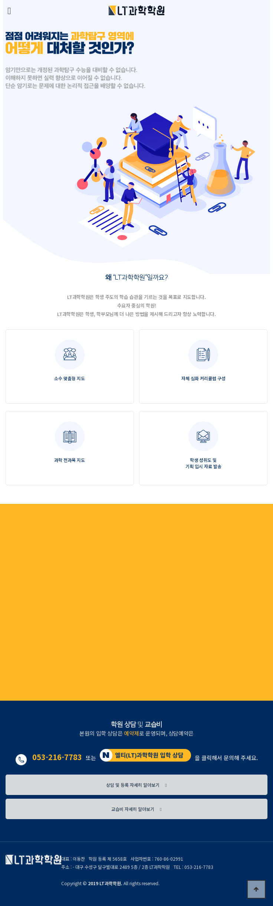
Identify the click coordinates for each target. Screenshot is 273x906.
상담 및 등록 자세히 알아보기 (136, 785)
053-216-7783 (57, 757)
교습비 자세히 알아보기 (136, 809)
